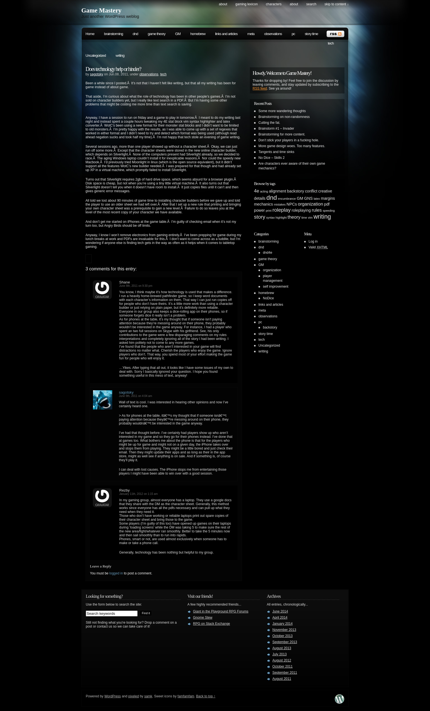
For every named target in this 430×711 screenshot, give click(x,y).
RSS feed (260, 88)
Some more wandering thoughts (282, 111)
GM (177, 34)
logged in (116, 573)
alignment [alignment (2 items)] (277, 191)
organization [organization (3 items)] (310, 204)
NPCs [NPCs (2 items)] (292, 204)
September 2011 (284, 673)
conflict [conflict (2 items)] (311, 191)
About (223, 4)
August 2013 (281, 648)
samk (148, 696)
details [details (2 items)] (259, 198)
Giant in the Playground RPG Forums (220, 611)
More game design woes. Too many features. (291, 146)
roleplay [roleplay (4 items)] (281, 210)
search (311, 4)
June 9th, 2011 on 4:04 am (135, 396)
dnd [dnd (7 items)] (272, 197)
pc (293, 34)
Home (89, 34)
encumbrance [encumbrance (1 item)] (287, 198)
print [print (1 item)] (269, 210)
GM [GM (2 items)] (300, 198)
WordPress (112, 696)
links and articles (226, 34)
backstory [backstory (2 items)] (295, 191)
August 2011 (281, 679)
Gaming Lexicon (246, 4)
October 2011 (282, 666)
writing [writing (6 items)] (322, 216)
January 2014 (282, 624)
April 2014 (279, 617)
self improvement (275, 286)
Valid (318, 247)
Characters (274, 4)
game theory (156, 34)
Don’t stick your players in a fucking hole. (288, 140)
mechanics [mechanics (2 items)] (263, 204)
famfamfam (185, 696)
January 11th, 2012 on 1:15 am (138, 493)
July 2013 (279, 654)
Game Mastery (101, 10)
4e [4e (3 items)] (256, 191)
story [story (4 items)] (259, 217)
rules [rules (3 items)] (317, 210)
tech (331, 43)
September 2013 (284, 642)
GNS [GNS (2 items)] (308, 198)
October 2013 (282, 636)
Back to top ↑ (205, 696)
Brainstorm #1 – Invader (276, 128)
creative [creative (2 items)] (325, 191)
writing (120, 55)
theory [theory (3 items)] (294, 217)
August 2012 (281, 660)
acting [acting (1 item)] (264, 191)
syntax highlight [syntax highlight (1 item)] (276, 217)
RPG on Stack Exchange (211, 624)
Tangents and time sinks (276, 152)
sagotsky (96, 74)
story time (311, 34)
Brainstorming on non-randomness (284, 117)
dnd (135, 34)
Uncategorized (95, 55)
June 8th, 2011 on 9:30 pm (135, 285)
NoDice (268, 298)
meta (251, 34)
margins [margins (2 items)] (328, 198)
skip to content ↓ (336, 4)
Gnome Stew (202, 617)
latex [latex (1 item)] (317, 198)
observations (273, 34)
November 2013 (284, 630)
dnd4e (267, 253)
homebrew (197, 34)
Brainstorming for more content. (281, 134)
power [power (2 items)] (259, 210)
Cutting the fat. (269, 123)
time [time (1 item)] (304, 217)
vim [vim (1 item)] (310, 217)
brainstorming (113, 34)
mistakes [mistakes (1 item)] (279, 204)
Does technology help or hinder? (113, 69)
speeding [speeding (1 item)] (329, 210)
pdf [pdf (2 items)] (327, 204)
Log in (313, 241)
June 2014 (280, 611)
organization (272, 270)
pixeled (133, 696)
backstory (270, 327)
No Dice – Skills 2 (271, 158)
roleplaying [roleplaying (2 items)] (301, 210)
